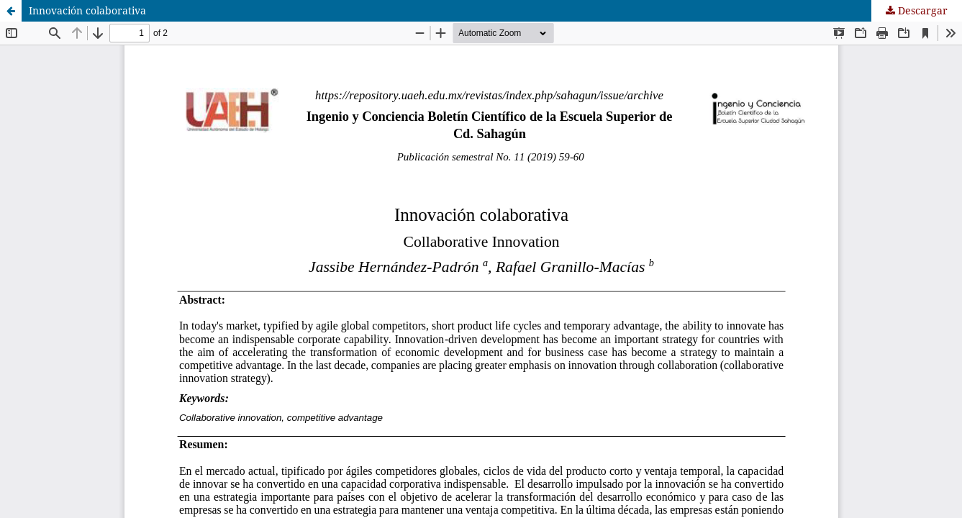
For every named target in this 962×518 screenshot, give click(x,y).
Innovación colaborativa (87, 10)
